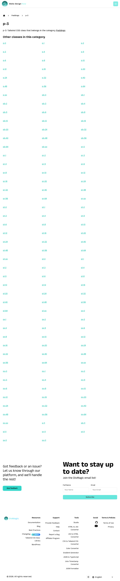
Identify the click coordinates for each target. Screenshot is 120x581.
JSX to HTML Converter (73, 536)
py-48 (5, 414)
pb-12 (44, 121)
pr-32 (5, 190)
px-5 (44, 328)
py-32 (44, 406)
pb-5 (5, 112)
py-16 (44, 397)
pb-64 (5, 147)
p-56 (44, 86)
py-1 (44, 371)
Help (58, 527)
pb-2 (5, 103)
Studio (76, 522)
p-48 (5, 86)
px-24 (83, 345)
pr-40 (44, 190)
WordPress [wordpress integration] (36, 544)
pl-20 (5, 293)
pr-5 (44, 164)
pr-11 (44, 432)
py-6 (5, 388)
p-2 (82, 43)
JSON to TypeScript (71, 557)
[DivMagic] (16, 4)
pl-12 (44, 285)
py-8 (44, 388)
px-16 (5, 345)
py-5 (83, 380)
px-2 (44, 319)
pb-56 (83, 138)
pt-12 (5, 233)
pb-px (44, 147)
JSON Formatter (72, 568)
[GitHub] (96, 522)
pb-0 (44, 95)
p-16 (44, 69)
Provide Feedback (52, 523)
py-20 (83, 397)
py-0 (5, 371)
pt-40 (83, 242)
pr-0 (83, 147)
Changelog (26, 534)
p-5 (82, 52)
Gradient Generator (71, 553)
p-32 (44, 78)
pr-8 (5, 172)
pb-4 (83, 103)
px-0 (83, 311)
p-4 (43, 52)
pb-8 (83, 112)
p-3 (26, 16)
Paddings (15, 16)
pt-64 (83, 250)
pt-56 (44, 250)
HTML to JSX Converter (73, 528)
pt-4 (44, 216)
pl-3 (44, 267)
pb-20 (5, 129)
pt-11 (83, 432)
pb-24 (44, 129)
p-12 (4, 69)
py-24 (5, 406)
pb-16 (83, 121)
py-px (5, 423)
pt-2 (83, 207)
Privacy (111, 527)
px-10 (44, 337)
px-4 (5, 328)
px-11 (5, 440)
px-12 (83, 337)
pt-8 (44, 224)
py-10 (83, 388)
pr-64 (44, 198)
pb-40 (5, 138)
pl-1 (82, 259)
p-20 (83, 69)
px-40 (44, 354)
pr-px (83, 198)
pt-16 (44, 233)
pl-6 (44, 276)
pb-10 (5, 121)
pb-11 (83, 423)
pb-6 (44, 112)
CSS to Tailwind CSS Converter (71, 543)
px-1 (4, 319)
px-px (83, 362)
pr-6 (83, 164)
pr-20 (44, 181)
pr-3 (83, 155)
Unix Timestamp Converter (72, 563)
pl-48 (44, 302)
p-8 (43, 60)
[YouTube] (96, 526)
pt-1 (43, 207)
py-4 (44, 380)
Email (93, 485)
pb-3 (44, 103)
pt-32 (44, 242)
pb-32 (83, 129)
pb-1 (83, 95)
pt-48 (5, 250)
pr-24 (83, 181)
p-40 (83, 78)
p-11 (43, 423)
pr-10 (44, 172)
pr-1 (4, 155)
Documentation (34, 522)
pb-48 (44, 138)
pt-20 (83, 233)
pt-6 (5, 224)
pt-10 (83, 224)
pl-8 (83, 276)
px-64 (44, 362)
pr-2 (44, 155)
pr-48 (83, 190)
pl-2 (4, 267)
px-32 (5, 354)
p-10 (83, 60)
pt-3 (5, 216)
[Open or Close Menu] (115, 3)
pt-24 (5, 242)
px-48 (83, 354)
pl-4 (82, 267)
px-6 (83, 328)
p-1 (43, 43)
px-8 (5, 337)
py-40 (83, 406)
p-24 (5, 78)
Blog (38, 526)
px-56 (5, 362)
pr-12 (83, 172)
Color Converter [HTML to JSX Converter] (72, 548)
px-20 (44, 345)
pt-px (5, 259)
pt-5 (83, 216)
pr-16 (5, 181)
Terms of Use (108, 523)
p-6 (4, 60)
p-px (5, 95)
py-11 (44, 440)
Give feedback (12, 488)
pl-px (44, 311)
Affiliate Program (53, 538)
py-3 (5, 380)
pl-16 (83, 285)
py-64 (83, 414)
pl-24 (44, 293)
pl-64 (5, 311)
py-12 (5, 397)
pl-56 (83, 302)
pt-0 (5, 207)
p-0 (4, 43)
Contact (56, 531)
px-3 (83, 319)
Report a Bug (54, 534)
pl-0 (44, 259)
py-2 (83, 371)
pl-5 (4, 276)
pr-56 (5, 198)
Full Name (67, 485)
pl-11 (4, 432)
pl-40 (5, 302)
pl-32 (83, 293)
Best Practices (34, 530)
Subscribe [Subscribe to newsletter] (90, 497)
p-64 (83, 86)
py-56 (44, 414)
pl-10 (5, 285)
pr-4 (5, 164)
